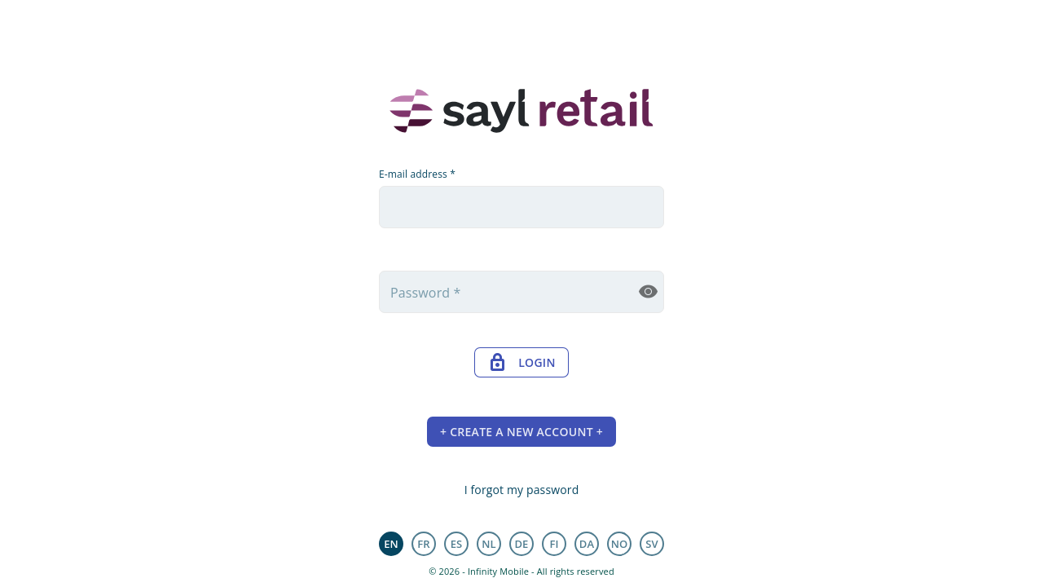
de (521, 543)
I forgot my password (521, 489)
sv (651, 543)
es (457, 543)
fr (423, 543)
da (586, 543)
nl (489, 543)
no (619, 543)
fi (553, 543)
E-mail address (417, 174)
